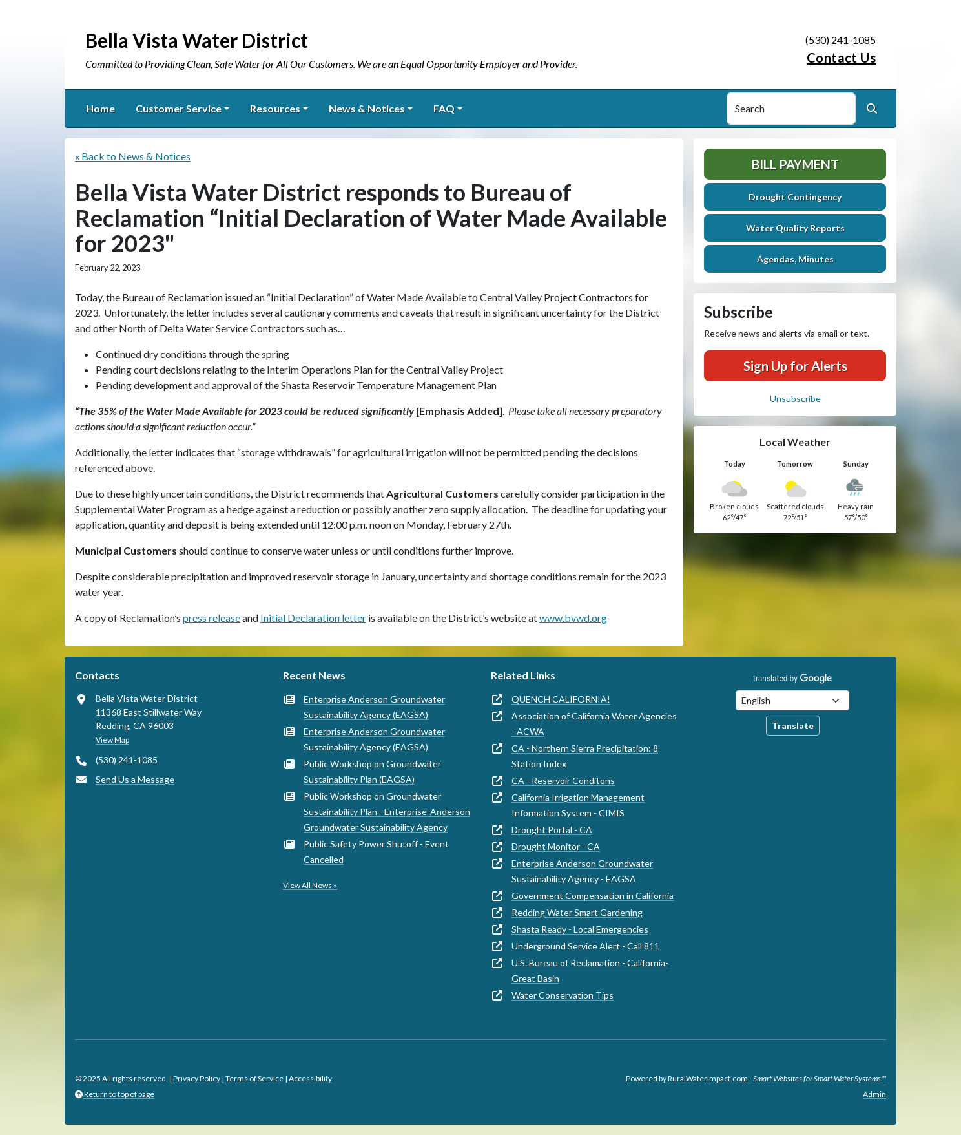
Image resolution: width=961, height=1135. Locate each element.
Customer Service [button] (179, 108)
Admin (874, 1094)
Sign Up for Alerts (795, 366)
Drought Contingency (795, 196)
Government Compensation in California (593, 895)
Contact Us (841, 57)
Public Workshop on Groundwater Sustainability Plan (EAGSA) (372, 771)
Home (100, 108)
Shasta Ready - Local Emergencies (580, 929)
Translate (793, 725)
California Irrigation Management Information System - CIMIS (578, 805)
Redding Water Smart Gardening (577, 912)
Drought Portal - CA (552, 829)
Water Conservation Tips (563, 995)
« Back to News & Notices (133, 156)
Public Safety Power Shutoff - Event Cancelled (376, 851)
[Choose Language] (792, 700)
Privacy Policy (196, 1078)
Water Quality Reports (795, 227)
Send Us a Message (135, 779)
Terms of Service (254, 1078)
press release (211, 617)
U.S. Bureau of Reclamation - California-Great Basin (590, 970)
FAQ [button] (444, 108)
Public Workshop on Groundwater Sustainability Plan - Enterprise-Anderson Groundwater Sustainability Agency (387, 811)
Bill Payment (795, 164)
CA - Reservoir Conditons (563, 780)
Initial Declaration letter (313, 617)
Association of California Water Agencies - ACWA (594, 723)
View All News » (310, 885)
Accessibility (310, 1078)
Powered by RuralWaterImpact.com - (756, 1078)
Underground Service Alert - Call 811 (585, 945)
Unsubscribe (795, 398)
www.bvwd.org (573, 617)
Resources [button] (275, 108)
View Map (112, 740)
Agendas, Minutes (795, 258)
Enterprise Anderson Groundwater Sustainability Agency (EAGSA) (374, 707)
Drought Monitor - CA (556, 846)
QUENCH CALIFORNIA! (561, 699)
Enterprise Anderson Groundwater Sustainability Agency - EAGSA (582, 871)
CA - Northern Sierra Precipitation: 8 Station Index (585, 756)
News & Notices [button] (367, 108)
